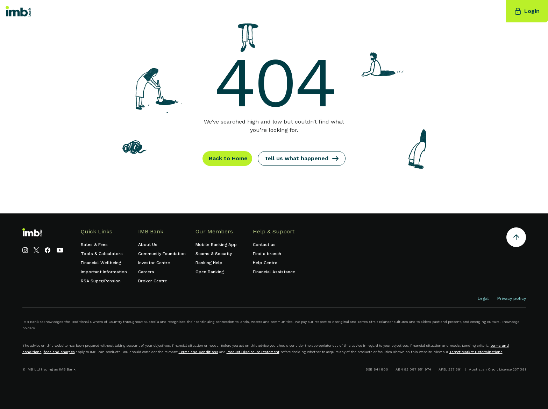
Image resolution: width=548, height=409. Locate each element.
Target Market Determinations (476, 352)
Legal (483, 298)
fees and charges (59, 352)
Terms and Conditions (198, 352)
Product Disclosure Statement (253, 352)
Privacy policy (511, 298)
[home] (18, 11)
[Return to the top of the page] (516, 238)
